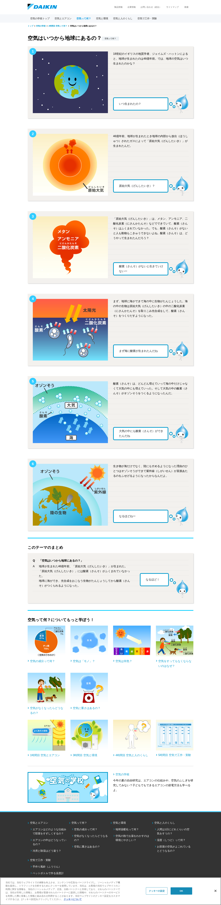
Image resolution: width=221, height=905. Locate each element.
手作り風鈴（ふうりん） (47, 866)
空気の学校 (41, 26)
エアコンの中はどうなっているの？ (49, 842)
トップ (30, 26)
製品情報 (118, 7)
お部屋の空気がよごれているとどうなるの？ (174, 848)
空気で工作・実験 (40, 860)
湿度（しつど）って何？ (171, 840)
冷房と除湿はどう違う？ (47, 850)
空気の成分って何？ (85, 829)
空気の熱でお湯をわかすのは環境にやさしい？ (132, 837)
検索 (186, 7)
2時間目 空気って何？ (58, 26)
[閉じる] (215, 891)
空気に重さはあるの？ (87, 846)
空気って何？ (79, 822)
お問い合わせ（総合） (151, 7)
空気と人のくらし (164, 822)
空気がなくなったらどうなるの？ (91, 837)
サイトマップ (172, 7)
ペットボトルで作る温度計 (48, 873)
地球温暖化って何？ (127, 829)
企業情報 (131, 7)
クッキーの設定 (157, 891)
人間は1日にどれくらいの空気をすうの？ (173, 831)
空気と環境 (119, 822)
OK (181, 891)
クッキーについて (73, 899)
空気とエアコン (39, 822)
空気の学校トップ (40, 18)
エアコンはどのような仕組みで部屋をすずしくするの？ (49, 831)
